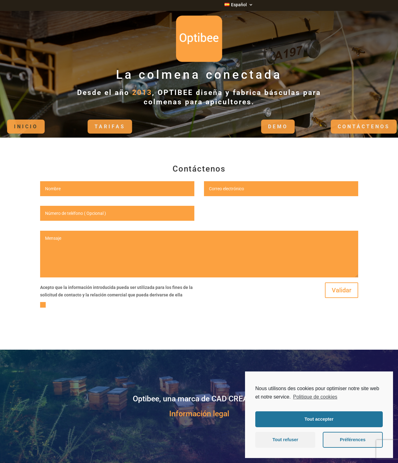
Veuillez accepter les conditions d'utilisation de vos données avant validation (109, 308)
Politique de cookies (315, 396)
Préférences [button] (352, 439)
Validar (341, 290)
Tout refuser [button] (285, 439)
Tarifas (100, 127)
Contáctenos (354, 127)
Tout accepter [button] (318, 419)
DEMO (269, 127)
